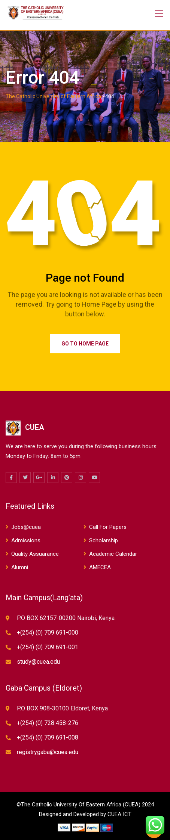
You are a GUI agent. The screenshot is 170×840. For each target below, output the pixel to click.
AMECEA (100, 567)
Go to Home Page (85, 344)
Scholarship (103, 540)
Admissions (25, 540)
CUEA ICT (119, 814)
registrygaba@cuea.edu (47, 752)
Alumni (19, 567)
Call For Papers (108, 527)
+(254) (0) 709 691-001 (47, 647)
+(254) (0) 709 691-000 (47, 632)
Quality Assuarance (35, 554)
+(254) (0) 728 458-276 (47, 722)
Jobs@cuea (26, 527)
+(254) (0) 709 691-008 (47, 737)
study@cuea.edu (38, 661)
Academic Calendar (113, 554)
